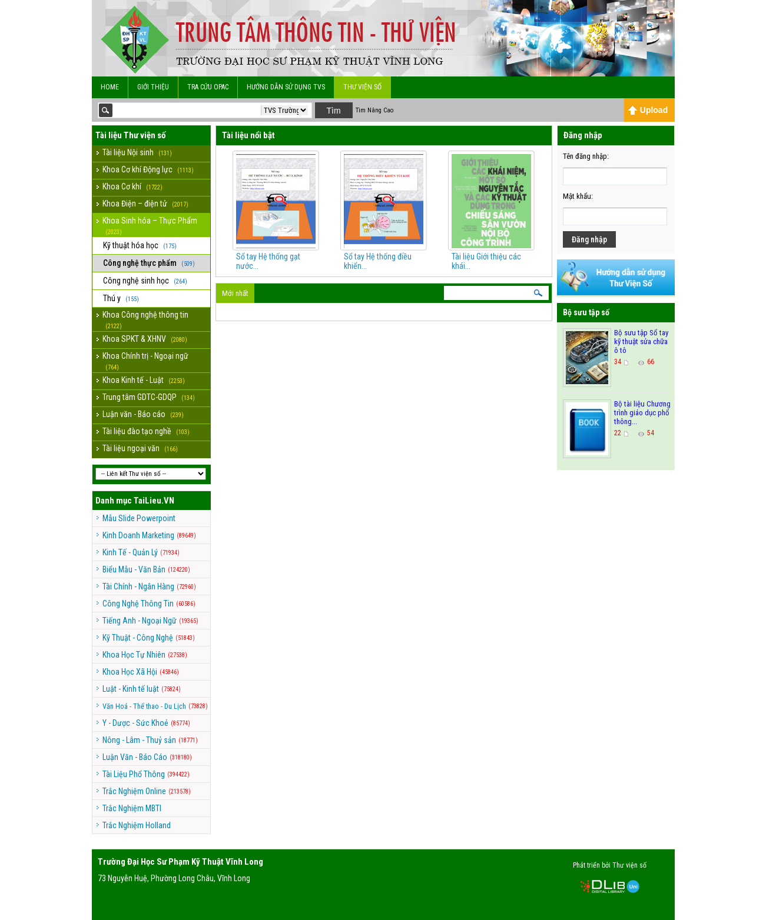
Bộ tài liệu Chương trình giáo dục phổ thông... (642, 412)
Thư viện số (362, 87)
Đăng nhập (589, 239)
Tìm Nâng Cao (374, 110)
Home (110, 87)
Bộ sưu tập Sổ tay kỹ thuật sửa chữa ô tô (641, 341)
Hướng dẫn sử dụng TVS (286, 87)
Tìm (333, 110)
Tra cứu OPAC (207, 87)
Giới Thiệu (153, 87)
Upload (648, 110)
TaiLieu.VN (154, 500)
